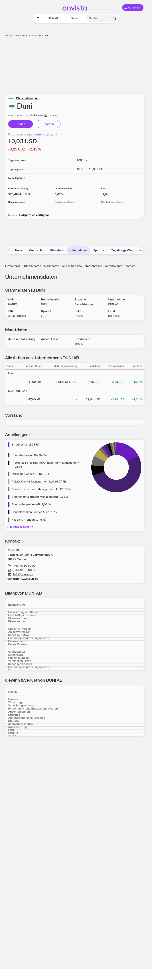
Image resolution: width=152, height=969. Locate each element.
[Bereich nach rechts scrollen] (140, 250)
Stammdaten (32, 266)
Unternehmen (78, 250)
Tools (74, 18)
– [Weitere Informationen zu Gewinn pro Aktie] (9, 208)
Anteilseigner (114, 266)
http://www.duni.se (22, 579)
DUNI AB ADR (17, 391)
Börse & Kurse (12, 35)
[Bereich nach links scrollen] (9, 250)
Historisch (57, 250)
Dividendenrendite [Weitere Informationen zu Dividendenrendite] (64, 188)
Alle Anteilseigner (20, 527)
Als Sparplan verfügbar (34, 215)
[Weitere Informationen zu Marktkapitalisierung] (19, 194)
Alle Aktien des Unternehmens (82, 266)
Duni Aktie (36, 35)
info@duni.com (20, 574)
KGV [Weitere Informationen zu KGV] (103, 188)
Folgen (20, 124)
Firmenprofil (13, 266)
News (19, 250)
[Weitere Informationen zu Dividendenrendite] (59, 194)
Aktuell (53, 18)
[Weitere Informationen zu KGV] (105, 194)
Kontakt (130, 266)
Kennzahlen (36, 250)
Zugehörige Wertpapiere (127, 250)
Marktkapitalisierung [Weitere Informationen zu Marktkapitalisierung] (18, 188)
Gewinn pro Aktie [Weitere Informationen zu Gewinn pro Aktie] (16, 202)
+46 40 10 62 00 (22, 566)
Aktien (25, 35)
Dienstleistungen (27, 98)
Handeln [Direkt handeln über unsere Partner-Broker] (48, 124)
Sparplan (99, 250)
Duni (46, 35)
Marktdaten (51, 266)
